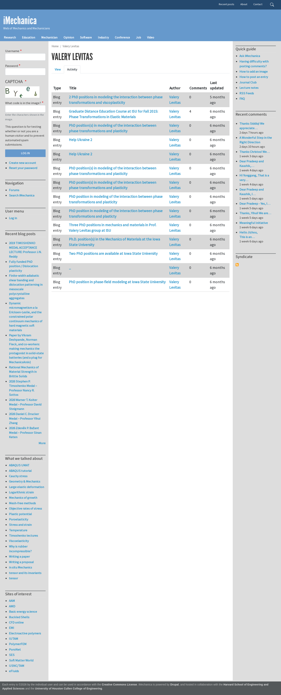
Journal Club (248, 82)
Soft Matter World (21, 660)
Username (12, 51)
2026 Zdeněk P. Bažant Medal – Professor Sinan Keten (25, 432)
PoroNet (15, 649)
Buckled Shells (19, 617)
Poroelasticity (18, 519)
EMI (11, 628)
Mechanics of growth (23, 497)
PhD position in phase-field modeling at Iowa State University (117, 282)
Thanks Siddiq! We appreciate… (251, 125)
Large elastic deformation (26, 487)
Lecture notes (248, 88)
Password (11, 66)
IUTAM (13, 638)
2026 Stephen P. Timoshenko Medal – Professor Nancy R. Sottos (23, 388)
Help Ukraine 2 (80, 139)
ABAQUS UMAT (19, 465)
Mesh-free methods (22, 503)
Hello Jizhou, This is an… (248, 234)
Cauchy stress (18, 476)
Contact (257, 4)
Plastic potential (20, 514)
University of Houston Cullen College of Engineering (68, 688)
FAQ (242, 98)
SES (11, 655)
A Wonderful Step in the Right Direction (255, 139)
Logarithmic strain (21, 492)
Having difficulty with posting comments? (254, 63)
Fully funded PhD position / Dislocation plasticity (23, 266)
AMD (12, 606)
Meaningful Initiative (253, 223)
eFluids (14, 671)
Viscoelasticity (19, 541)
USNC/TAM (16, 666)
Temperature (18, 530)
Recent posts (226, 4)
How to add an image (253, 71)
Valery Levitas (71, 46)
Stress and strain (20, 525)
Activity (72, 69)
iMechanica (20, 20)
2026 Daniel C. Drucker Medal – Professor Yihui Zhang (24, 418)
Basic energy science (23, 611)
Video (150, 37)
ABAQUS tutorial (20, 471)
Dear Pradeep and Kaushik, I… (251, 191)
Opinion (69, 37)
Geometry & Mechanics (24, 481)
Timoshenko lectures (23, 535)
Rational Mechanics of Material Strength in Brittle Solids (24, 371)
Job (138, 37)
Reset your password (23, 168)
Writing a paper (19, 556)
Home (55, 46)
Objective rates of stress (25, 508)
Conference (122, 37)
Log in (13, 218)
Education (28, 37)
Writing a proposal (21, 562)
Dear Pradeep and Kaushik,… (251, 163)
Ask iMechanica (249, 56)
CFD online (16, 622)
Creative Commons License (119, 684)
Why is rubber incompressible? (20, 548)
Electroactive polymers (25, 633)
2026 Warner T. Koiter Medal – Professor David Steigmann (25, 404)
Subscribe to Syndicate (237, 264)
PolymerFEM (18, 644)
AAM (12, 601)
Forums (14, 190)
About (243, 4)
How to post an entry (253, 77)
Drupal (174, 684)
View (58, 69)
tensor (13, 578)
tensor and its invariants (25, 573)
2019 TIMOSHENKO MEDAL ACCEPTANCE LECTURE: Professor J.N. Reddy (25, 250)
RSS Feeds (246, 93)
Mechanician (49, 37)
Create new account (22, 163)
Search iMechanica (21, 195)
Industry (103, 37)
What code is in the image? (23, 103)
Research (10, 37)
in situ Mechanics (20, 567)
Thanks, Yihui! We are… (255, 213)
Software (86, 37)
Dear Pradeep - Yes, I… (254, 203)
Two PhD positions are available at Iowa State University (113, 253)
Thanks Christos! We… (254, 152)
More (42, 443)
